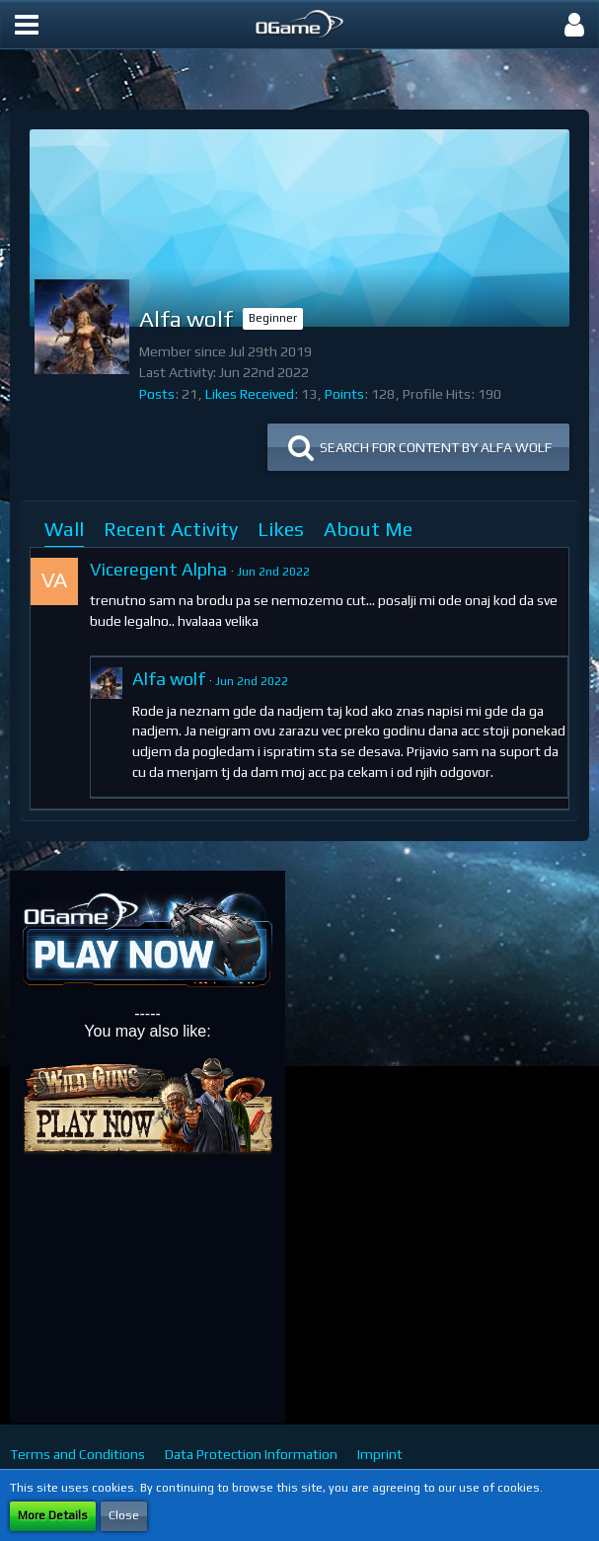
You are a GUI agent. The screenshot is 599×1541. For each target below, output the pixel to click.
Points (344, 394)
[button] (26, 24)
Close (124, 1515)
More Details (53, 1515)
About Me (368, 528)
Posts (157, 394)
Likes (281, 528)
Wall (64, 528)
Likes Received (249, 394)
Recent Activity (171, 528)
